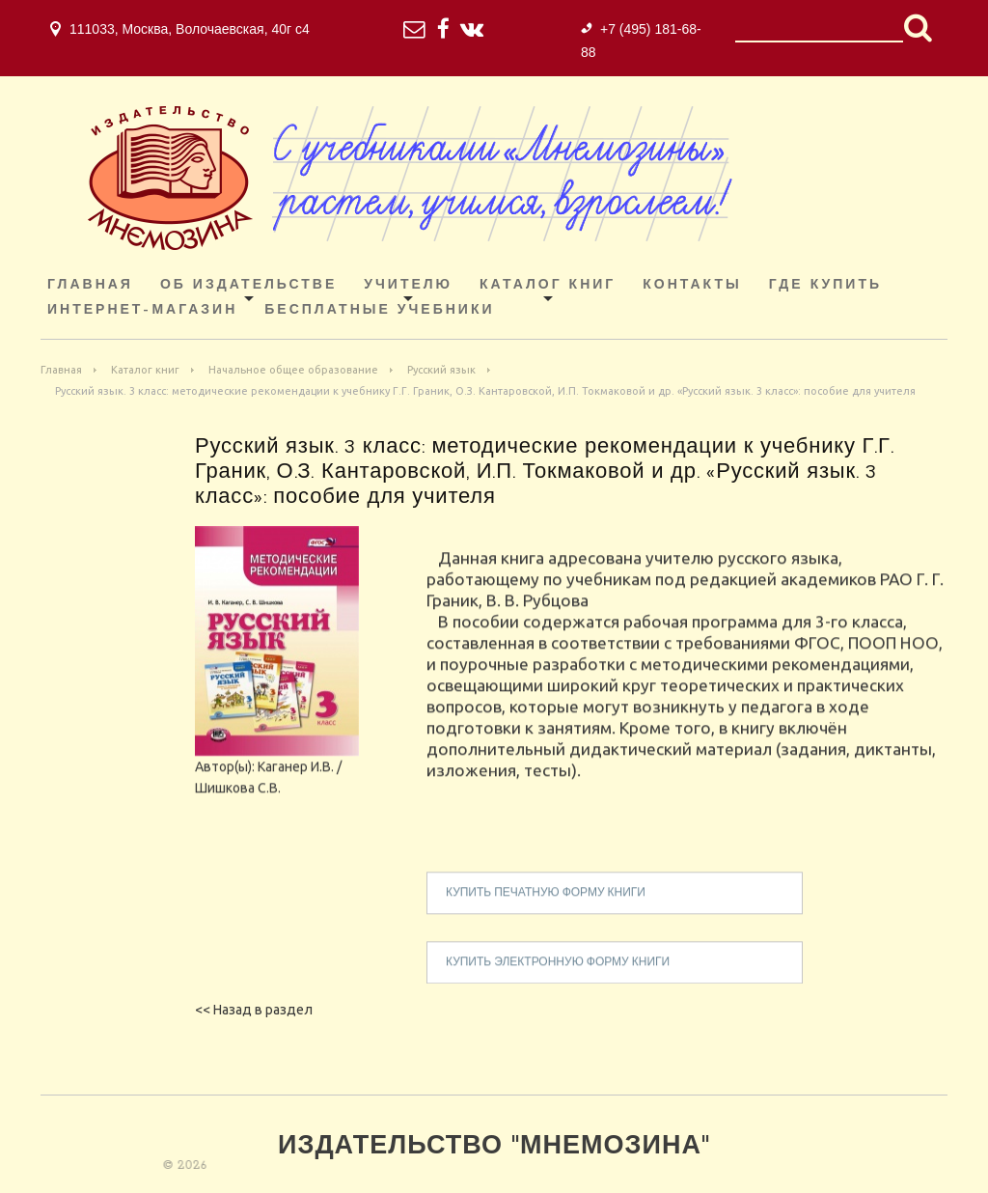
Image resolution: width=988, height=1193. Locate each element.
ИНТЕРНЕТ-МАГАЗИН (142, 310)
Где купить (825, 285)
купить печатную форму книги (545, 902)
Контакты (692, 285)
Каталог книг (548, 285)
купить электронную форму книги (558, 972)
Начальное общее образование (293, 369)
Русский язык (441, 369)
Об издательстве (248, 285)
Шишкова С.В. (238, 797)
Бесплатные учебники (379, 310)
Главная (90, 285)
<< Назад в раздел (254, 1009)
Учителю (408, 285)
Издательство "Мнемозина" (494, 1147)
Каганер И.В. (296, 776)
